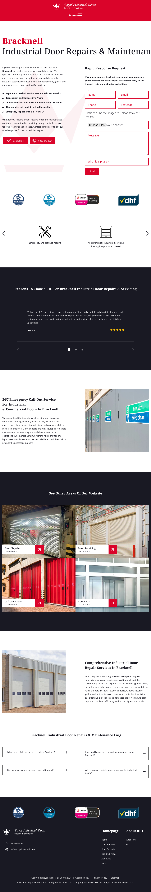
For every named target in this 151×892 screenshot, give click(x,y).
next (147, 234)
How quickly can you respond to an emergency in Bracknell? (109, 753)
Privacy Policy (100, 877)
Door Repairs (108, 844)
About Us (106, 858)
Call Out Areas (109, 853)
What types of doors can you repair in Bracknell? (31, 752)
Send (92, 171)
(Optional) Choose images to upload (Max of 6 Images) (112, 114)
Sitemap (115, 877)
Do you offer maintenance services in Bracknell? (30, 770)
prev (3, 234)
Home (104, 839)
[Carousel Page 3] (82, 349)
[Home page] (74, 6)
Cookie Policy (82, 877)
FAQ (103, 863)
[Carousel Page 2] (76, 349)
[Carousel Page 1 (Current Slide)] (69, 349)
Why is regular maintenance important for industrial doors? (111, 771)
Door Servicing (109, 849)
